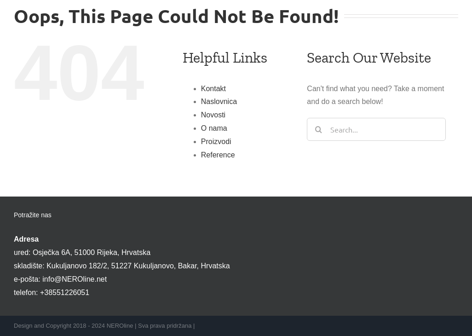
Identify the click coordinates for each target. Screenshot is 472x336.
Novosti (213, 115)
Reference (218, 155)
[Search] (318, 129)
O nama (214, 128)
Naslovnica (219, 101)
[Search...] (376, 129)
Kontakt (213, 89)
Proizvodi (216, 141)
